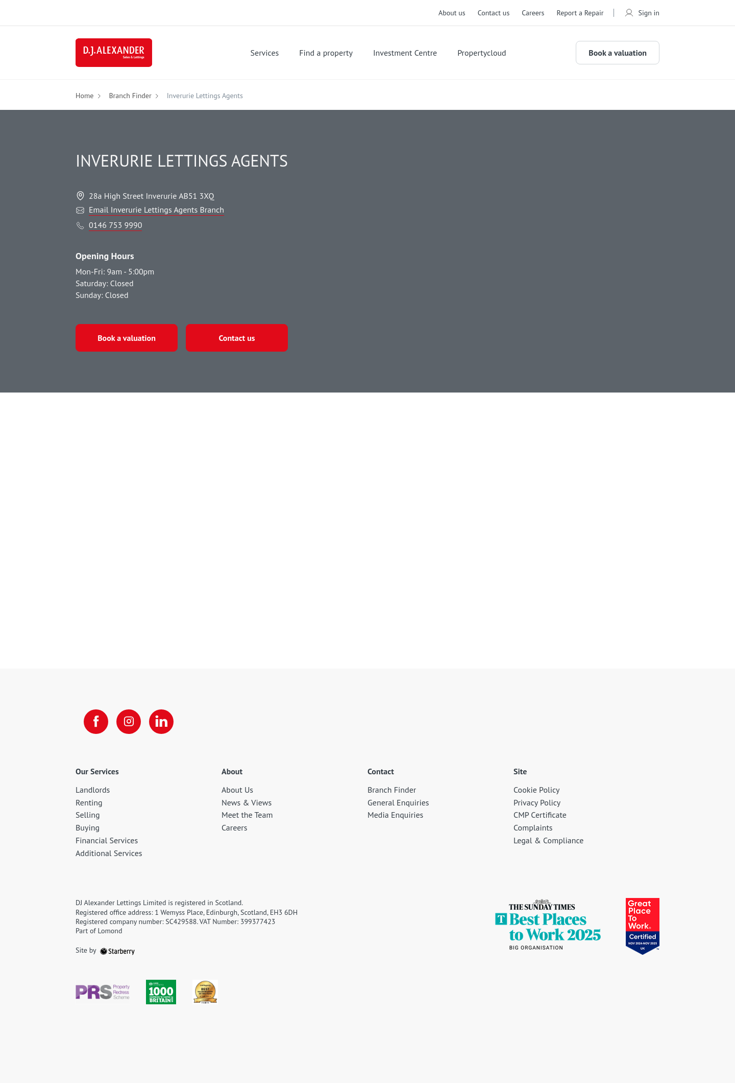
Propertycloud (481, 53)
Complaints (533, 827)
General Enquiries (398, 802)
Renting (89, 802)
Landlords (93, 790)
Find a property (326, 53)
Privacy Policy (536, 802)
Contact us (494, 12)
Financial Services (107, 840)
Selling (88, 815)
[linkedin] (161, 721)
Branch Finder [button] (130, 95)
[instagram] (128, 721)
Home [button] (84, 95)
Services (265, 53)
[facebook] (96, 721)
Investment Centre (405, 53)
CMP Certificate (540, 815)
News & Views (247, 802)
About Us (237, 790)
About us (451, 12)
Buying (88, 827)
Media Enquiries (395, 815)
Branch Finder (392, 790)
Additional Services (109, 853)
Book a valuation (618, 53)
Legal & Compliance (548, 840)
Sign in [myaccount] (641, 13)
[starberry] (117, 950)
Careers (533, 12)
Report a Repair (579, 12)
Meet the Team (247, 815)
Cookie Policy (536, 790)
